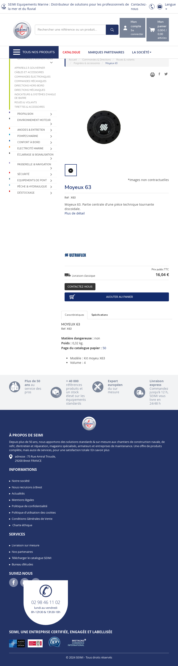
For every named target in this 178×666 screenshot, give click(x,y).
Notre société (21, 481)
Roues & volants (25, 102)
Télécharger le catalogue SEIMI (31, 558)
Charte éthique (22, 525)
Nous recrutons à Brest (27, 487)
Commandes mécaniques (30, 81)
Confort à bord (28, 142)
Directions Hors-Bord (29, 85)
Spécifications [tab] (99, 315)
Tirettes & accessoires (29, 106)
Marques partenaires (106, 52)
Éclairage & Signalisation (35, 154)
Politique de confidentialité (29, 506)
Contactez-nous (80, 286)
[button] (13, 661)
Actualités (18, 493)
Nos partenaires (22, 552)
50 (104, 348)
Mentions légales (23, 500)
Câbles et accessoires (29, 72)
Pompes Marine (27, 136)
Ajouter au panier (101, 297)
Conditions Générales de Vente (32, 519)
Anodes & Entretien (31, 130)
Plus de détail (75, 213)
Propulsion (25, 114)
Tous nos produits (34, 52)
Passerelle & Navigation (34, 164)
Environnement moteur (34, 120)
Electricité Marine (30, 148)
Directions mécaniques (29, 90)
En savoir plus (100, 450)
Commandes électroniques (32, 76)
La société (141, 52)
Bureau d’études (22, 564)
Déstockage (26, 193)
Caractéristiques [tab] (74, 315)
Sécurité (23, 174)
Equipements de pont (32, 180)
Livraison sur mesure (25, 545)
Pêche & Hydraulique (32, 186)
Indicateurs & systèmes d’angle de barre (35, 96)
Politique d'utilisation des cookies (34, 512)
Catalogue (71, 52)
